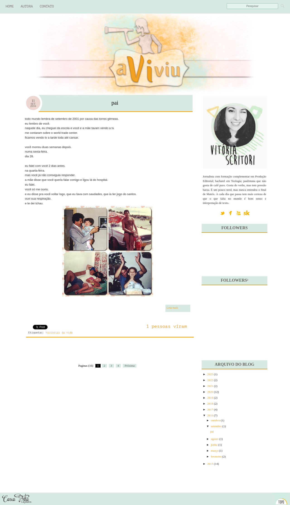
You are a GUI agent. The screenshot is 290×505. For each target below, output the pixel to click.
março (214, 450)
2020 (210, 392)
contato (47, 6)
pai (114, 103)
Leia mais (172, 307)
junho (214, 444)
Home (10, 6)
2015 (210, 463)
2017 (210, 409)
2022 (210, 380)
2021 (210, 386)
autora (27, 6)
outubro (215, 420)
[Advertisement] (76, 353)
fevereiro (216, 456)
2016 (210, 415)
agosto (215, 439)
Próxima (130, 365)
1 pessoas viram (166, 326)
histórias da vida (59, 332)
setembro (216, 426)
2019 (210, 397)
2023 (210, 374)
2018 (210, 403)
